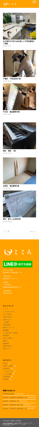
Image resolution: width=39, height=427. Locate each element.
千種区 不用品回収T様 (12, 79)
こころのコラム (8, 371)
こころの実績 (7, 374)
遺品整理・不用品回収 (15, 420)
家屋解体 (6, 330)
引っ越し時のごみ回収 (10, 333)
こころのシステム (9, 312)
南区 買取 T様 (9, 151)
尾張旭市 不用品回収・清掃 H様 (13, 405)
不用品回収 (6, 325)
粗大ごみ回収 (7, 338)
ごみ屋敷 (6, 322)
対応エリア (6, 349)
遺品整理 (6, 343)
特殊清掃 (6, 335)
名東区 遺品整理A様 (11, 186)
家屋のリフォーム (9, 327)
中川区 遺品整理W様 (11, 112)
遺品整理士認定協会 (8, 394)
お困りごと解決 (8, 366)
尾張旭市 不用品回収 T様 (11, 401)
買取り (5, 341)
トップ (5, 309)
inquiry (5, 363)
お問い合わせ (7, 317)
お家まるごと (7, 319)
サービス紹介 (7, 314)
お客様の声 (6, 368)
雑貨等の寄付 (7, 346)
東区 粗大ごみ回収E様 (11, 219)
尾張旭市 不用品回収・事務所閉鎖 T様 (15, 408)
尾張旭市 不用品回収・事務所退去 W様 (15, 397)
